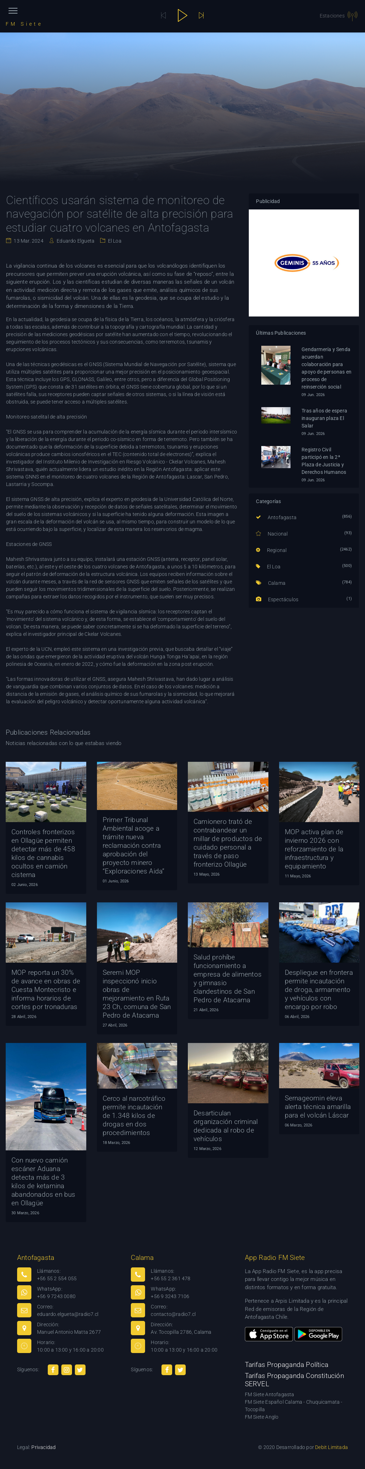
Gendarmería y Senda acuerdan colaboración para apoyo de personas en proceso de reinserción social (326, 368)
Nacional (272, 534)
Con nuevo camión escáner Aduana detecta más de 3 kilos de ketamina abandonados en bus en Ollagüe (43, 1181)
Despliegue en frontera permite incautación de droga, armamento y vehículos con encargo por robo (319, 989)
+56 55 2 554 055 (57, 1278)
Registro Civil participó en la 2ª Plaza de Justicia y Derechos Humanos (324, 461)
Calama (271, 583)
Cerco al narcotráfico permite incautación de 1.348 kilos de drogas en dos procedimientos (134, 1115)
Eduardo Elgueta (75, 241)
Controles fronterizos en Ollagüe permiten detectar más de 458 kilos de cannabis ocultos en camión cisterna (43, 853)
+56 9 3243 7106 (170, 1296)
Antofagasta (276, 517)
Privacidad (43, 1447)
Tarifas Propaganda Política (286, 1365)
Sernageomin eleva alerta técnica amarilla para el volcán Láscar (318, 1106)
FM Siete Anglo (262, 1417)
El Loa (114, 241)
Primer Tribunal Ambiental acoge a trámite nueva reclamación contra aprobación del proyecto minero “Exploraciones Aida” (134, 845)
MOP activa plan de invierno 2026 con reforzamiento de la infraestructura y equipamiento (314, 849)
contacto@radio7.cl (173, 1314)
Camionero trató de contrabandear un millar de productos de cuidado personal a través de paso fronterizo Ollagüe (228, 842)
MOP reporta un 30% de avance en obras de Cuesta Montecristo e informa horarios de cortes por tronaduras (45, 989)
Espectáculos (277, 599)
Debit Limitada (331, 1447)
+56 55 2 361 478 (170, 1278)
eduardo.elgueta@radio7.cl (67, 1314)
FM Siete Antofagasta (269, 1394)
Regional (271, 550)
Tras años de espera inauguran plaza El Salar (324, 418)
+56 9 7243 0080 (56, 1296)
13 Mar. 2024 (27, 241)
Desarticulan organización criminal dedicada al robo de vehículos (226, 1126)
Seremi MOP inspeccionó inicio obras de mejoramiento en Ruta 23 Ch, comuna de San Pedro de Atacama (137, 993)
